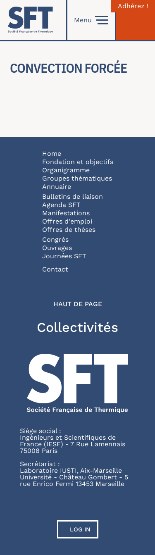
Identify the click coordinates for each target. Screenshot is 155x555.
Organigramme (66, 170)
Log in (80, 529)
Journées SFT (64, 256)
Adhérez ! (133, 6)
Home (51, 153)
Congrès (55, 239)
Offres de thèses (68, 229)
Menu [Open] (91, 20)
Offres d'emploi (67, 221)
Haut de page (77, 304)
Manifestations (66, 213)
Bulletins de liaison (72, 196)
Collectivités (77, 327)
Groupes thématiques (77, 178)
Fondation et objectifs (77, 162)
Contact (55, 269)
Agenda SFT (61, 205)
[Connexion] (135, 20)
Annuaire (56, 187)
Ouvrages (57, 248)
